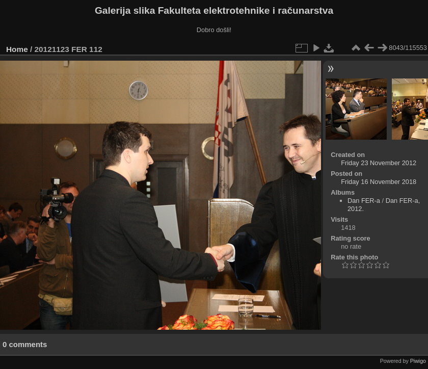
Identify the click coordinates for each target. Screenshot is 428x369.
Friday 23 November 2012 (378, 163)
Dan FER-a (363, 200)
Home (17, 49)
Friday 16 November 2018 (378, 182)
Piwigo (418, 361)
